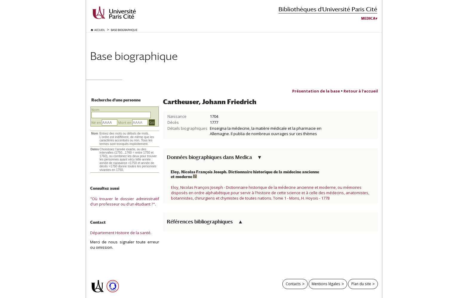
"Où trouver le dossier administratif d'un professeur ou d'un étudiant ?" (124, 201)
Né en (96, 122)
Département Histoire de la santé (120, 232)
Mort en (124, 122)
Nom (95, 109)
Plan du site (361, 283)
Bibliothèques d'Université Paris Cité (327, 9)
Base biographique (134, 56)
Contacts (293, 283)
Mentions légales (326, 283)
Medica (368, 18)
